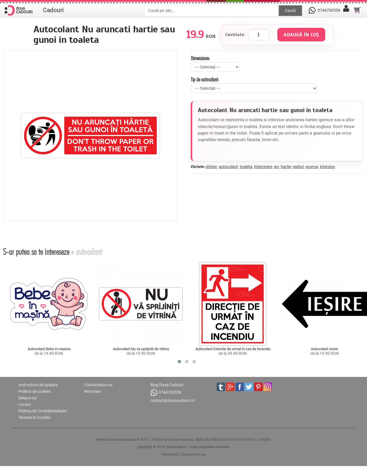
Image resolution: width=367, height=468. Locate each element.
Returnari (92, 391)
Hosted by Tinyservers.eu (184, 454)
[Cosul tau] (357, 10)
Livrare (24, 404)
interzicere (263, 166)
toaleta (246, 166)
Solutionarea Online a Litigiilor (245, 439)
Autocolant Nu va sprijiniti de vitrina (141, 349)
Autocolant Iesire (325, 349)
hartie (286, 166)
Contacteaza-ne (98, 385)
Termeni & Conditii (34, 417)
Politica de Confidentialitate (42, 411)
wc (276, 166)
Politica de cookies (34, 391)
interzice (327, 166)
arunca (312, 166)
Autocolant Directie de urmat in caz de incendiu (232, 349)
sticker (211, 166)
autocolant (228, 166)
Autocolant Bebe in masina (49, 349)
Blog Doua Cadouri (166, 385)
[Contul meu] (346, 10)
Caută (290, 10)
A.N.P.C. (144, 439)
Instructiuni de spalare (38, 385)
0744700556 (165, 392)
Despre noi (27, 398)
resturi (298, 166)
